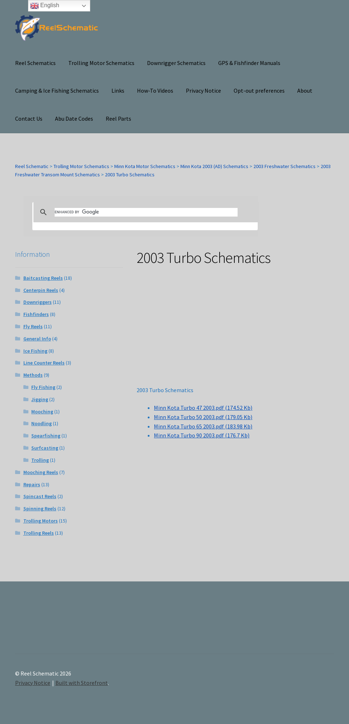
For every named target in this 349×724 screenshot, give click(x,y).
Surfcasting (44, 448)
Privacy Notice (203, 90)
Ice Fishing (35, 351)
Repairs (31, 484)
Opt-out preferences (259, 90)
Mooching (42, 411)
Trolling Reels (38, 533)
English (44, 5)
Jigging (39, 399)
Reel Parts (118, 118)
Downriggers (37, 302)
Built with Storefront (81, 682)
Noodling (41, 423)
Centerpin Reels (40, 290)
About (304, 90)
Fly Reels (33, 326)
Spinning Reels (39, 508)
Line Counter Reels (44, 362)
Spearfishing (45, 435)
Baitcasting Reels (43, 278)
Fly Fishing (43, 387)
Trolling (40, 460)
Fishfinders (36, 314)
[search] (146, 212)
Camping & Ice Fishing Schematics (57, 90)
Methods (33, 375)
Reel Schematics (35, 62)
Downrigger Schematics (176, 62)
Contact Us (28, 118)
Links (117, 90)
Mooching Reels (40, 472)
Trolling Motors (40, 521)
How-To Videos (155, 90)
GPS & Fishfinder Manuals (249, 62)
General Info (37, 338)
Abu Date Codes (74, 118)
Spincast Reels (39, 496)
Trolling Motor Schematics (101, 62)
